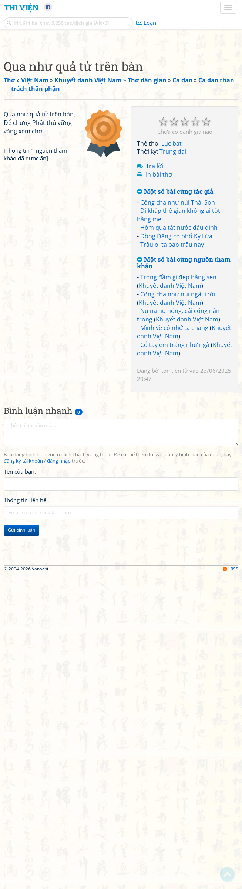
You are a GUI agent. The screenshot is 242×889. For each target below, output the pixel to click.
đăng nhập (59, 564)
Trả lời (154, 269)
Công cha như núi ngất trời (177, 398)
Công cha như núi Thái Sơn (177, 306)
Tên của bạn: (20, 575)
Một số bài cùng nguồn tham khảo (184, 366)
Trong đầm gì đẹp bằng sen (178, 381)
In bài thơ (159, 278)
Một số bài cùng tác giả (175, 295)
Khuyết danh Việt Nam (170, 389)
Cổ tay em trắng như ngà (174, 448)
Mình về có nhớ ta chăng (174, 431)
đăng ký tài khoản (23, 564)
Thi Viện (21, 7)
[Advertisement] (121, 94)
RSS (230, 882)
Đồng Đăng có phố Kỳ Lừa (176, 339)
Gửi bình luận (21, 633)
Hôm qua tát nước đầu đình (179, 331)
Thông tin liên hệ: (26, 603)
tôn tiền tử (174, 474)
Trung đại (172, 255)
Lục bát (171, 247)
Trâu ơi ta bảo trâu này (172, 348)
